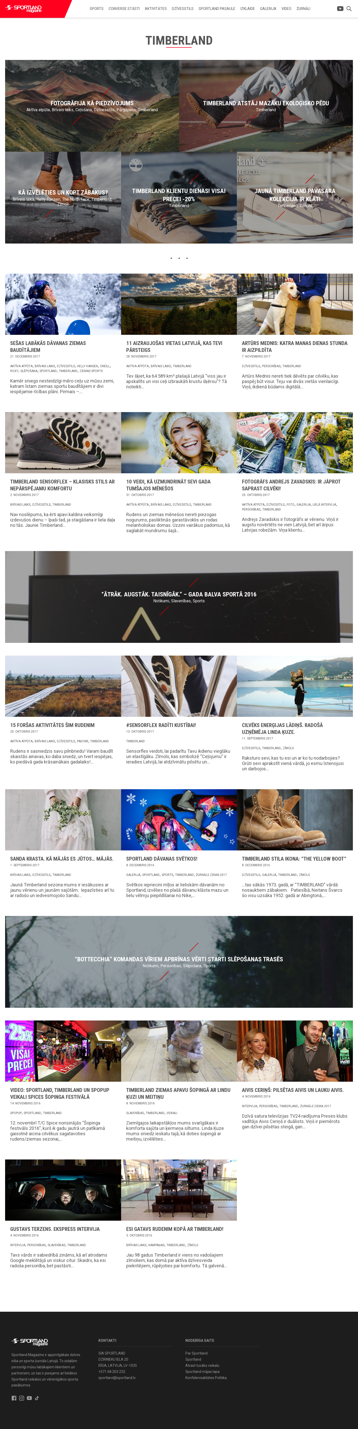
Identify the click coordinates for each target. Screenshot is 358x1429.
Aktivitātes (156, 9)
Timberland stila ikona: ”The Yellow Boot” (294, 859)
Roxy (14, 371)
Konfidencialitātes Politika (206, 1378)
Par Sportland (196, 1353)
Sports (97, 9)
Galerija (268, 9)
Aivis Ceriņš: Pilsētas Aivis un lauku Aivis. (293, 1090)
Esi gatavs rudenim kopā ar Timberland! (174, 1229)
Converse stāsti (124, 9)
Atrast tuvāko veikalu (202, 1365)
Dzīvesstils (183, 9)
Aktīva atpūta (21, 366)
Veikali (172, 1113)
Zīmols (288, 748)
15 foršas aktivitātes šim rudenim (52, 725)
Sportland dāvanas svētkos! (161, 859)
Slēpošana (28, 371)
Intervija (249, 1106)
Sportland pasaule (217, 9)
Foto (291, 504)
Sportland (48, 371)
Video (286, 9)
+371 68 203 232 (111, 1372)
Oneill (105, 366)
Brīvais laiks (45, 366)
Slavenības (135, 1113)
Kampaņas (156, 1245)
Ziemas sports (91, 371)
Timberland (68, 371)
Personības (271, 366)
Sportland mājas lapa (202, 1372)
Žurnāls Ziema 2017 (211, 875)
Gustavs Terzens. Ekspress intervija (55, 1229)
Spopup (16, 1113)
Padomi (82, 741)
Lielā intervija (324, 504)
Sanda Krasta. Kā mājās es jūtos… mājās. (61, 859)
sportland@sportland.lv (117, 1378)
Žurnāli (303, 9)
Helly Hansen (87, 366)
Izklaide (247, 9)
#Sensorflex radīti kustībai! (161, 725)
